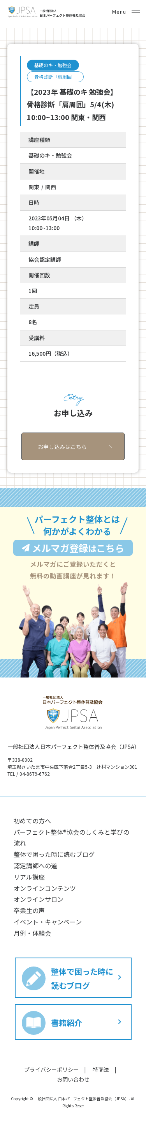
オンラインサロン (38, 899)
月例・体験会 (32, 933)
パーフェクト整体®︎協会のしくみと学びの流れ (71, 837)
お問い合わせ (73, 1079)
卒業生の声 (29, 910)
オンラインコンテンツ (45, 888)
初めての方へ (32, 820)
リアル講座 (29, 876)
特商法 (101, 1069)
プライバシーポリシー (51, 1069)
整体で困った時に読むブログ (54, 854)
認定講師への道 (35, 865)
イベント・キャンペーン (48, 921)
